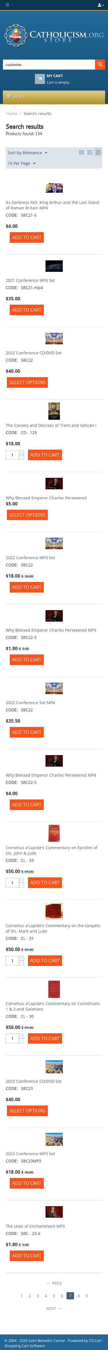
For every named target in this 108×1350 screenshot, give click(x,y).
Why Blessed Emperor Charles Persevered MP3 (51, 630)
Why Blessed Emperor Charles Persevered (46, 498)
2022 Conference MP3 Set (30, 557)
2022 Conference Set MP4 (30, 702)
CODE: (12, 215)
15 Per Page (21, 164)
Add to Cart (26, 237)
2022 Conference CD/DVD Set (34, 353)
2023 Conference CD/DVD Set (34, 1081)
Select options (27, 382)
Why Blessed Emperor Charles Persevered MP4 (51, 775)
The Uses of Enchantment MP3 (35, 1226)
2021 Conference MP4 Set (30, 280)
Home (12, 113)
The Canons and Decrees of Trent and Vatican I (51, 425)
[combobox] (49, 65)
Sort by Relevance (27, 153)
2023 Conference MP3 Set (30, 1153)
